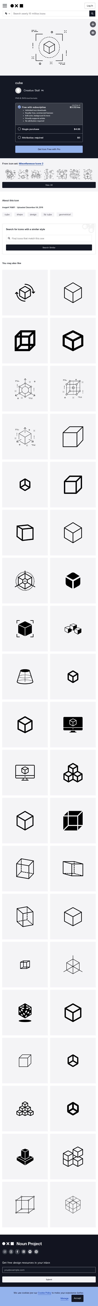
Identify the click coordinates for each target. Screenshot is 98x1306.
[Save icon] (93, 24)
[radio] (49, 114)
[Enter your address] (49, 1270)
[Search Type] (7, 13)
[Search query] (49, 238)
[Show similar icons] (93, 33)
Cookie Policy (44, 1292)
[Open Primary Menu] (5, 6)
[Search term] (50, 13)
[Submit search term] (92, 13)
